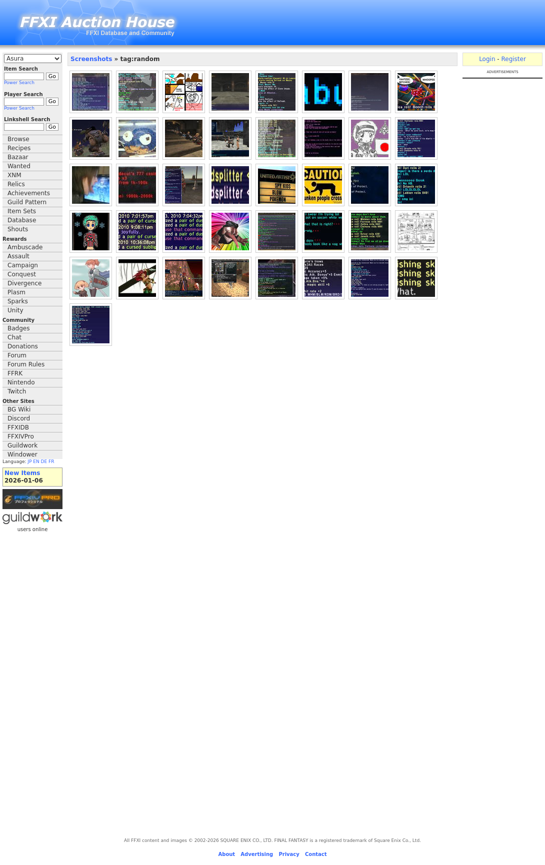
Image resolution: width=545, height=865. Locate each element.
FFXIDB (18, 427)
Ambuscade (25, 247)
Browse (19, 139)
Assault (19, 256)
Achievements (29, 193)
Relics (16, 184)
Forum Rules (26, 364)
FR (51, 461)
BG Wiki (19, 409)
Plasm (17, 292)
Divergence (25, 283)
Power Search (19, 82)
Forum (17, 355)
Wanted (19, 166)
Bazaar (18, 157)
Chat (15, 337)
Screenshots (91, 59)
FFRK (15, 373)
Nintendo (21, 382)
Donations (23, 346)
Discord (19, 418)
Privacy (288, 854)
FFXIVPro (21, 436)
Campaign (23, 265)
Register (513, 59)
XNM (15, 175)
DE (44, 461)
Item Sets (22, 211)
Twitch (17, 391)
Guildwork (23, 445)
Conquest (22, 274)
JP (30, 461)
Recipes (19, 148)
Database (22, 220)
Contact (316, 854)
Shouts (18, 229)
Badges (19, 328)
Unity (16, 310)
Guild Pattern (27, 202)
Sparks (18, 301)
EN (36, 461)
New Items (22, 473)
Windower (23, 454)
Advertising (256, 854)
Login (487, 59)
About (226, 854)
